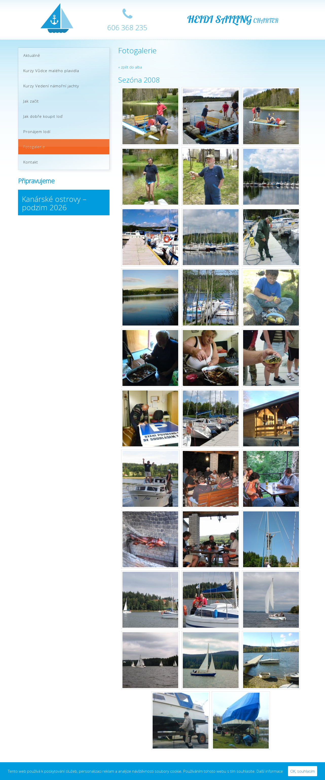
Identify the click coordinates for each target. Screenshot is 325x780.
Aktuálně (31, 55)
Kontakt (30, 162)
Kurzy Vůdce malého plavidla (51, 70)
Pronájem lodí (36, 131)
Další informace (270, 771)
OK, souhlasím (302, 771)
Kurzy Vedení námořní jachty (51, 85)
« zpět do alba (130, 67)
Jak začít (31, 101)
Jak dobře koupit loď (43, 116)
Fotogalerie (34, 146)
